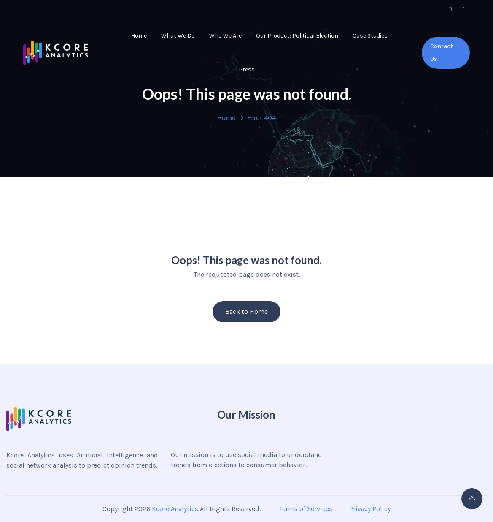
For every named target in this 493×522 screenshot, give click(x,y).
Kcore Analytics (175, 509)
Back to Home (246, 311)
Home (139, 35)
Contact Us (441, 53)
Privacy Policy (370, 509)
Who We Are (225, 35)
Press (247, 69)
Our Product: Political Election (297, 35)
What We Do (178, 35)
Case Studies (370, 35)
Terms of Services (304, 509)
